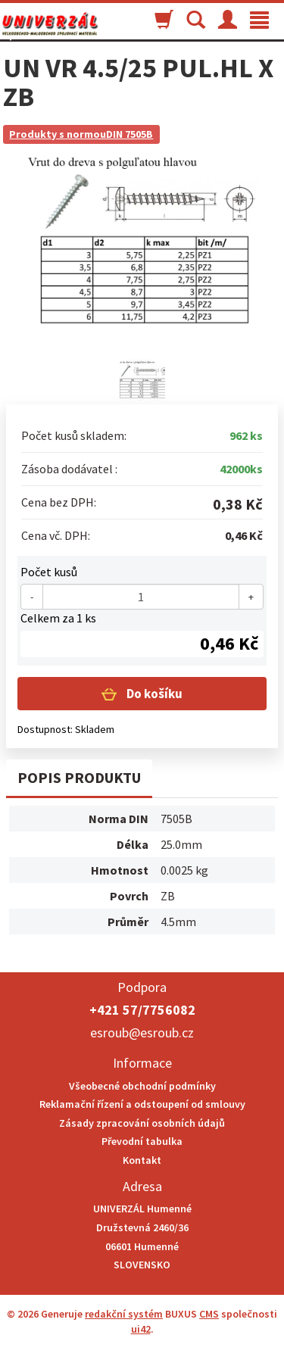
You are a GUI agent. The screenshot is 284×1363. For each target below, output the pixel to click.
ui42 (141, 1329)
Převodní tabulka (142, 1141)
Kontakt (142, 1160)
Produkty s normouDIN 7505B (81, 134)
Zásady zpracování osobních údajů (142, 1123)
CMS (209, 1314)
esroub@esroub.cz (142, 1032)
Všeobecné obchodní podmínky (142, 1086)
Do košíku (153, 693)
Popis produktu (79, 777)
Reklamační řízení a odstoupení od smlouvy (142, 1104)
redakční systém (124, 1314)
